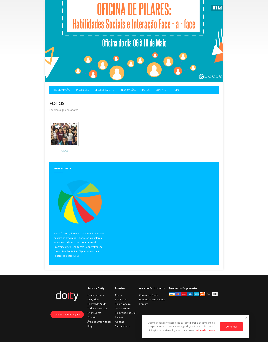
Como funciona (96, 295)
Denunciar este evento (152, 299)
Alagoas (119, 321)
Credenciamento (104, 89)
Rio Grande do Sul (125, 312)
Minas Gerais (122, 308)
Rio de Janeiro (123, 304)
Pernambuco (122, 326)
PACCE (64, 150)
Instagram (220, 8)
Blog (89, 326)
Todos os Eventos (97, 308)
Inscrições (82, 89)
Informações (128, 89)
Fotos (145, 89)
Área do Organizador (99, 321)
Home (176, 89)
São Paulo (121, 299)
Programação (61, 89)
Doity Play (93, 299)
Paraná (119, 317)
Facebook (215, 8)
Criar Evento (94, 312)
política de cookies (205, 330)
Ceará (118, 295)
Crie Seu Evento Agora (67, 314)
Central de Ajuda (96, 304)
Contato (161, 89)
